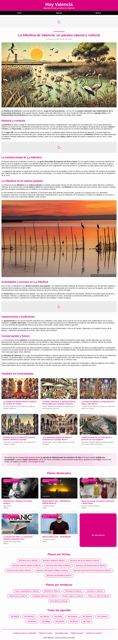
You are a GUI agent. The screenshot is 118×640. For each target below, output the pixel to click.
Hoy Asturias (60, 621)
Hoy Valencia (44, 616)
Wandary (51, 637)
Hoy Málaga (46, 621)
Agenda (59, 13)
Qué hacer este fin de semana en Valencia (84, 560)
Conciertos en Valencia (95, 591)
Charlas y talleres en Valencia (72, 596)
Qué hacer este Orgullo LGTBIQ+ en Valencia (52, 570)
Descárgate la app (61, 633)
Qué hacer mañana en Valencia (54, 560)
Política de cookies (45, 633)
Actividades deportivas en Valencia (44, 596)
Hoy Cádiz (86, 621)
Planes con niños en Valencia (98, 596)
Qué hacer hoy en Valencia (28, 560)
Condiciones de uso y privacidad (24, 633)
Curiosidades (59, 31)
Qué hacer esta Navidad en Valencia (59, 575)
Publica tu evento (77, 633)
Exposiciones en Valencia (18, 596)
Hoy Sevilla (58, 616)
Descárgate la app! (37, 461)
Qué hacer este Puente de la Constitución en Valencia (92, 570)
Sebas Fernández (66, 39)
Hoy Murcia (74, 621)
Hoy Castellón (102, 616)
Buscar (98, 13)
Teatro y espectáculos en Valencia (27, 591)
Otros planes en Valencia (59, 601)
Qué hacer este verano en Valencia (19, 570)
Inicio (19, 13)
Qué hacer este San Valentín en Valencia (27, 565)
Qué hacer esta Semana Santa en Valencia (90, 565)
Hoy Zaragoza (72, 616)
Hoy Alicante (32, 621)
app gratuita (30, 457)
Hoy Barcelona (29, 616)
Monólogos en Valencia (73, 591)
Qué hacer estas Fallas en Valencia (58, 565)
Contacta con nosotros (94, 633)
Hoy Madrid (15, 616)
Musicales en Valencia (52, 591)
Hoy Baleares (87, 616)
